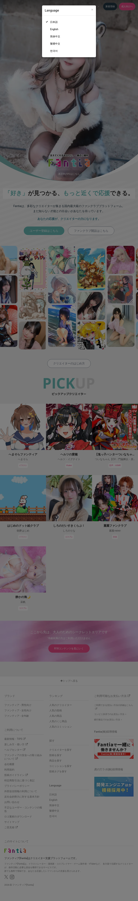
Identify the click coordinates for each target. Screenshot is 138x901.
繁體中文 (55, 43)
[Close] (92, 10)
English (54, 29)
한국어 (54, 50)
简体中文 (55, 36)
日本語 (54, 22)
